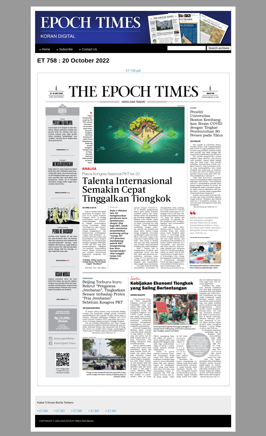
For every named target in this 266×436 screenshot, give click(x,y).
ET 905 (95, 410)
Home (46, 49)
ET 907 (60, 410)
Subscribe (66, 49)
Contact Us (89, 49)
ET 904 (112, 410)
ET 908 (43, 410)
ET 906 (77, 410)
